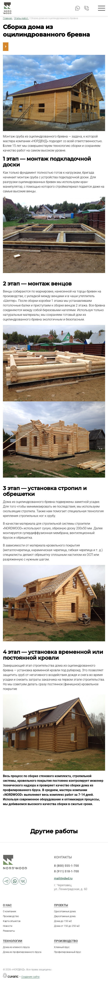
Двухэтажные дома (64, 916)
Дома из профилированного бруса (22, 952)
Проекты (61, 905)
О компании (9, 911)
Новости (7, 926)
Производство (11, 916)
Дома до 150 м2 (63, 921)
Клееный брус (62, 947)
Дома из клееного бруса (16, 947)
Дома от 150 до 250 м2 (67, 926)
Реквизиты (9, 931)
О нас (7, 905)
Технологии (12, 941)
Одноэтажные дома (65, 911)
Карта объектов (12, 921)
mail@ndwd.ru (63, 878)
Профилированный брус (67, 952)
